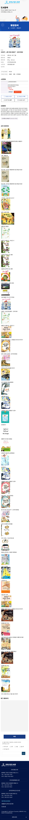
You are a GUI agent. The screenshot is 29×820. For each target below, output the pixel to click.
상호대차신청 (18, 91)
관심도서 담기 (8, 96)
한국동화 (18, 74)
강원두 (10, 74)
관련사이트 (14, 817)
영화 (14, 74)
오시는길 (3, 806)
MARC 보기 (22, 100)
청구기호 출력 (8, 100)
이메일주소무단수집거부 (7, 803)
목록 (14, 736)
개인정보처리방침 (5, 801)
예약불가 (11, 91)
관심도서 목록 (22, 96)
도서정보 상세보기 (9, 118)
